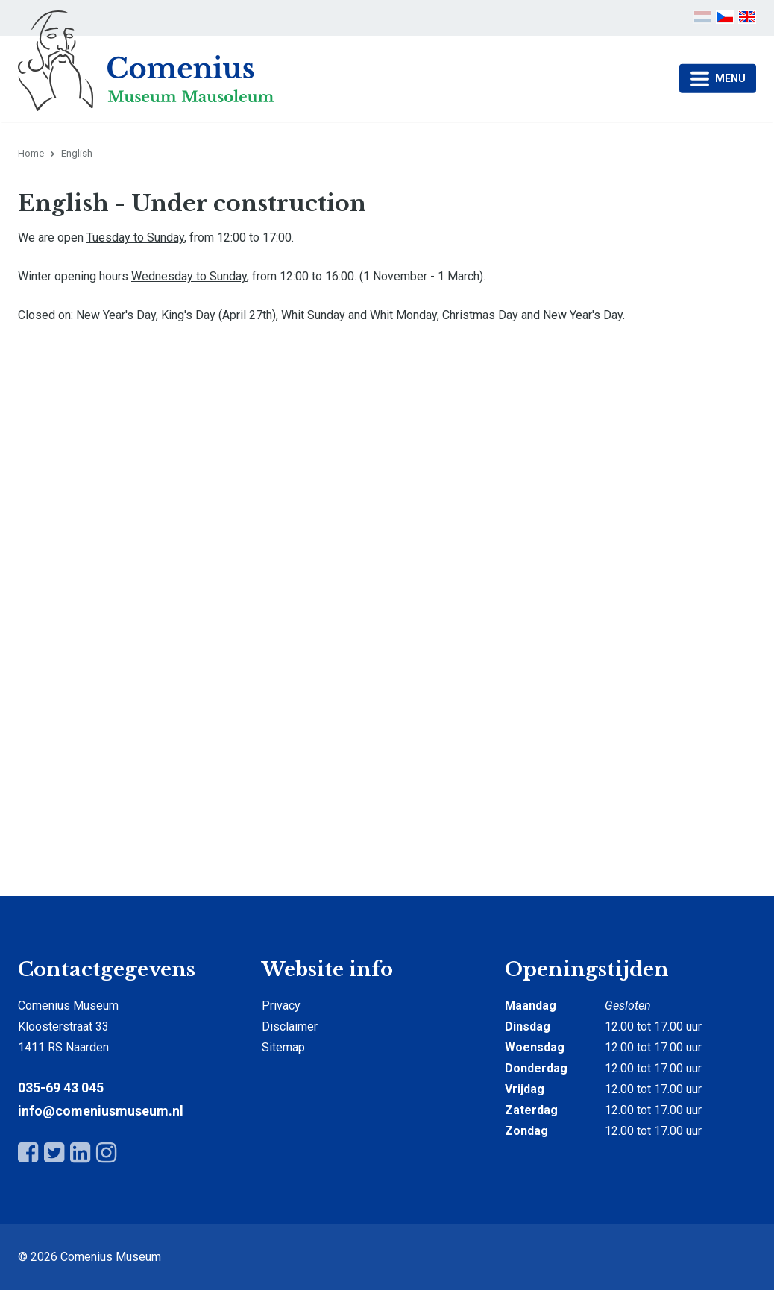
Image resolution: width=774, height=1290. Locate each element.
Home (31, 153)
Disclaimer (290, 1026)
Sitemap (283, 1047)
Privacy (281, 1005)
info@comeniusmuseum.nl (100, 1110)
